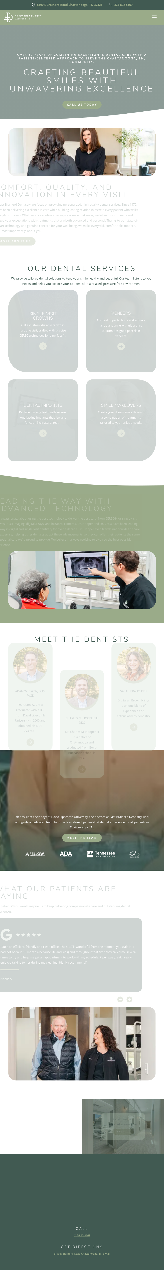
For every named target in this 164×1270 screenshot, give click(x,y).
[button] (154, 17)
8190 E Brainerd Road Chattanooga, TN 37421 (82, 1253)
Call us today (82, 105)
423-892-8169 (82, 1235)
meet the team (82, 838)
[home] (22, 17)
